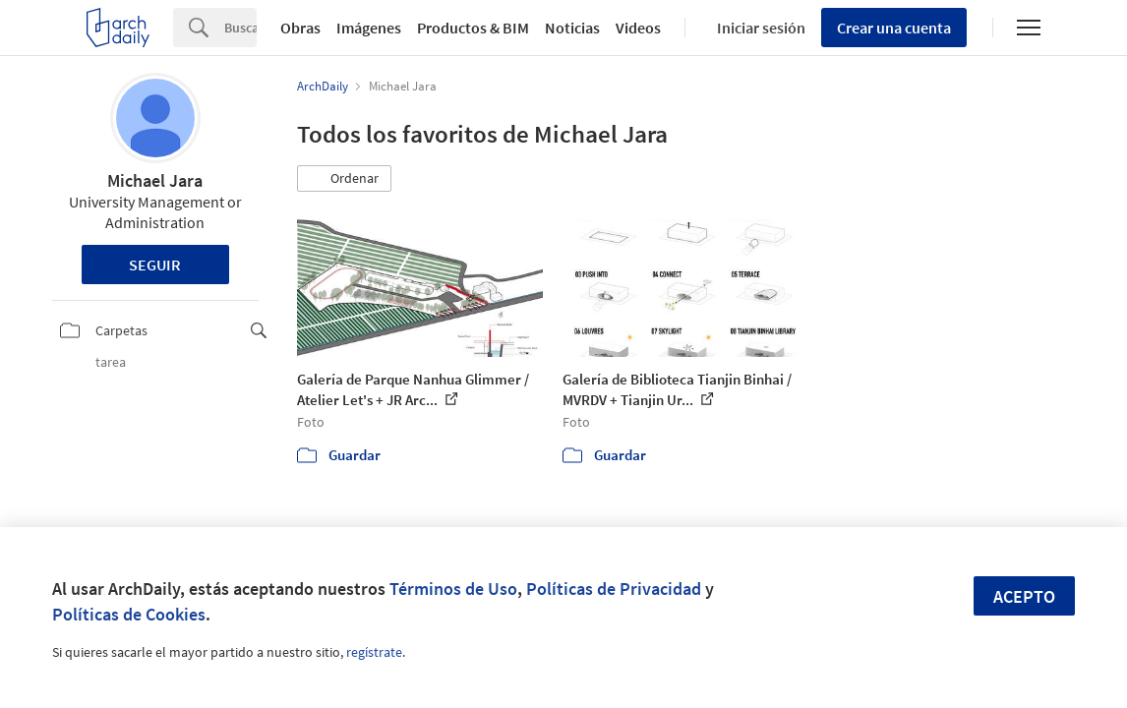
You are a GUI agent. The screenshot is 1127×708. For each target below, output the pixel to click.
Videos (638, 27)
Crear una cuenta (894, 27)
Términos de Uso (453, 588)
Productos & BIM (473, 27)
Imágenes (368, 27)
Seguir (155, 264)
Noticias (572, 27)
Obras (300, 27)
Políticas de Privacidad (613, 588)
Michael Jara (155, 180)
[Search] (240, 27)
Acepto (1024, 596)
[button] (344, 179)
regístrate (374, 652)
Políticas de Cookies (129, 614)
